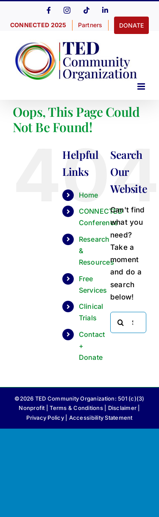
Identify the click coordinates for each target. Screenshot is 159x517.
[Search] (120, 322)
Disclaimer (122, 407)
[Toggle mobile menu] (141, 86)
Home (88, 195)
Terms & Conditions (76, 407)
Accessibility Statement (101, 417)
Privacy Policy (45, 417)
